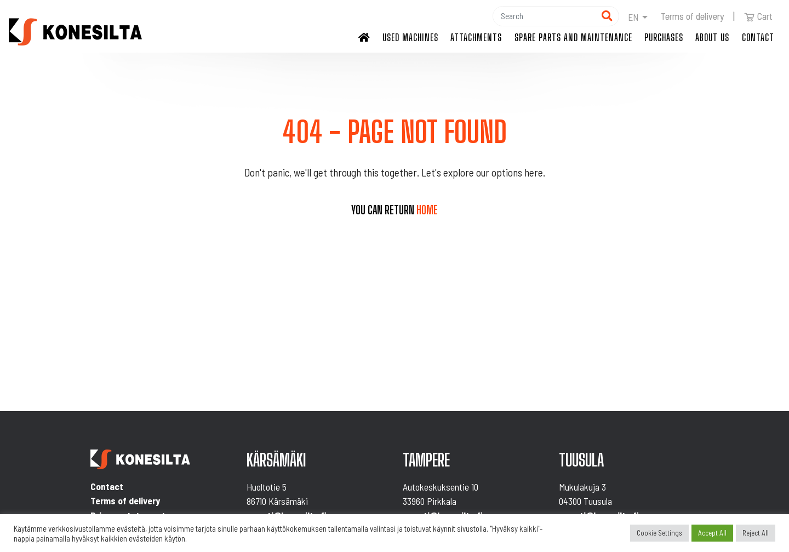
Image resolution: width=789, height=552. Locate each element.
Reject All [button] (755, 532)
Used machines (410, 37)
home (427, 210)
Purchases (663, 37)
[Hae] (544, 16)
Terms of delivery (692, 16)
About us (712, 37)
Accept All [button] (712, 532)
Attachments (476, 37)
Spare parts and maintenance (573, 37)
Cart (758, 16)
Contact (758, 37)
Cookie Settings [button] (659, 532)
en (633, 17)
